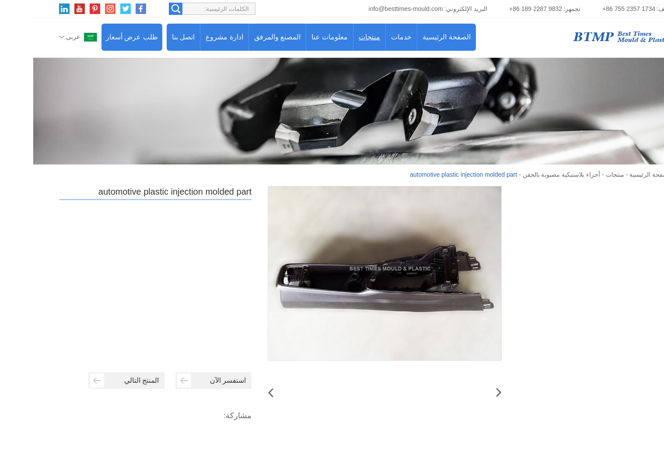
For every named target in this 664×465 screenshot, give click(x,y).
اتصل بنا (150, 37)
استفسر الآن (178, 381)
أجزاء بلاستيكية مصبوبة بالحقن (528, 174)
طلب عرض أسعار (99, 37)
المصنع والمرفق (244, 37)
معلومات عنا (296, 37)
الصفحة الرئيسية (413, 37)
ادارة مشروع (191, 37)
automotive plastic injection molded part (430, 174)
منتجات (336, 37)
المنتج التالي (91, 381)
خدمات (368, 37)
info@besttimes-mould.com (372, 8)
